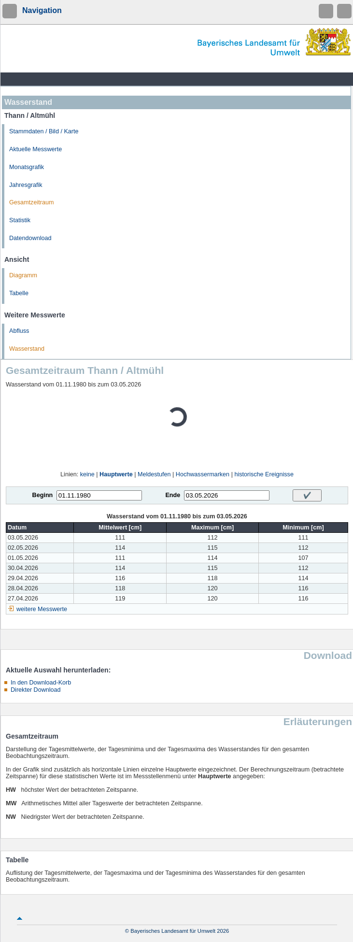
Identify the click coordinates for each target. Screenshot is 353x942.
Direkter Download (36, 689)
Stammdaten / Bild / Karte (44, 131)
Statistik (19, 220)
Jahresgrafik (25, 185)
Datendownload (30, 238)
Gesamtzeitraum (31, 202)
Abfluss (19, 331)
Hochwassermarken (202, 474)
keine (87, 474)
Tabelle (18, 293)
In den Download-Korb (41, 682)
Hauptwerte (116, 474)
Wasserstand (26, 348)
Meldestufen (154, 474)
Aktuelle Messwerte (35, 149)
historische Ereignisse (264, 474)
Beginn (42, 495)
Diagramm (23, 275)
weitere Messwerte (41, 609)
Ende (172, 495)
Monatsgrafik (26, 167)
